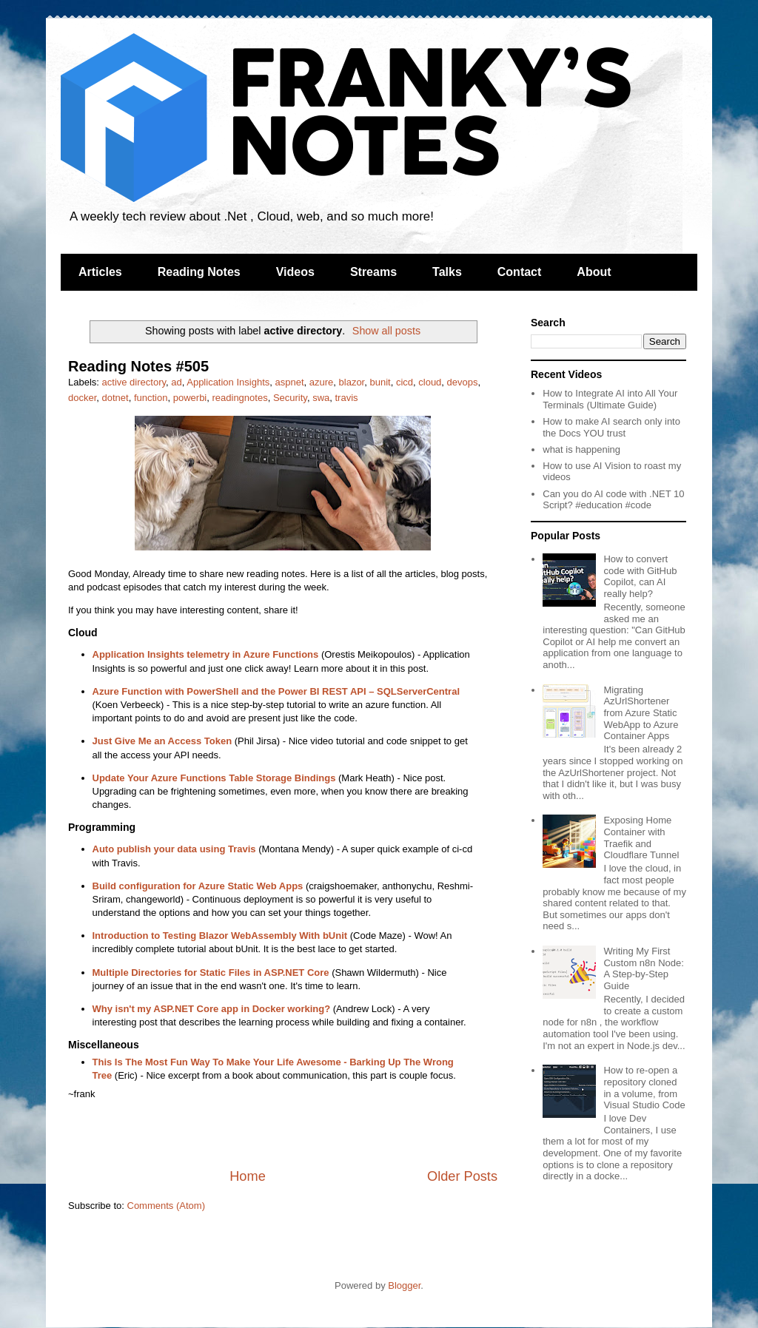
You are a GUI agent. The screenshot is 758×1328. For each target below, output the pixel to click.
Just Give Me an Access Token (162, 740)
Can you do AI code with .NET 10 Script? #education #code (613, 499)
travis (346, 397)
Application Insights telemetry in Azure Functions (206, 654)
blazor (352, 382)
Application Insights (228, 382)
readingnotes (239, 397)
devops (462, 382)
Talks (447, 272)
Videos (295, 272)
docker (82, 397)
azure (321, 382)
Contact (519, 272)
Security (290, 397)
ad (176, 382)
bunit (379, 382)
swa (320, 397)
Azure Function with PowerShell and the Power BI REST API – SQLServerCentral (276, 691)
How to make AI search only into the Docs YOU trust (611, 427)
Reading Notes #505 (138, 366)
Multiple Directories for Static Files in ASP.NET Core (211, 972)
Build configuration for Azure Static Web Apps (198, 885)
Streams (373, 272)
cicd (404, 382)
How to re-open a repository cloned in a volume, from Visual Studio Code (644, 1087)
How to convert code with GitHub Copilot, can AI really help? (640, 576)
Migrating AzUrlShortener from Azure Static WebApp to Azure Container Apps (640, 712)
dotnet (115, 397)
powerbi (190, 397)
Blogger (404, 1285)
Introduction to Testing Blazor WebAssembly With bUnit (220, 935)
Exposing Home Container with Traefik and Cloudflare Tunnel (641, 837)
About (594, 272)
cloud (429, 382)
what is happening (581, 449)
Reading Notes (199, 272)
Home (247, 1176)
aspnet (289, 382)
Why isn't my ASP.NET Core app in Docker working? (212, 1008)
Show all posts (386, 331)
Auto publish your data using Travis (174, 849)
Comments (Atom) (166, 1205)
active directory (134, 382)
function (151, 397)
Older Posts (462, 1176)
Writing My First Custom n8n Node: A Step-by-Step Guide (643, 968)
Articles (100, 272)
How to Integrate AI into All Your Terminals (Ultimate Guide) (610, 399)
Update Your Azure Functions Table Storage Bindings (214, 777)
